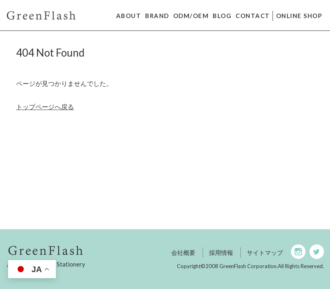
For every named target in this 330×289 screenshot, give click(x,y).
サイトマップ (265, 252)
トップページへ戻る (45, 106)
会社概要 (183, 252)
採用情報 (221, 252)
